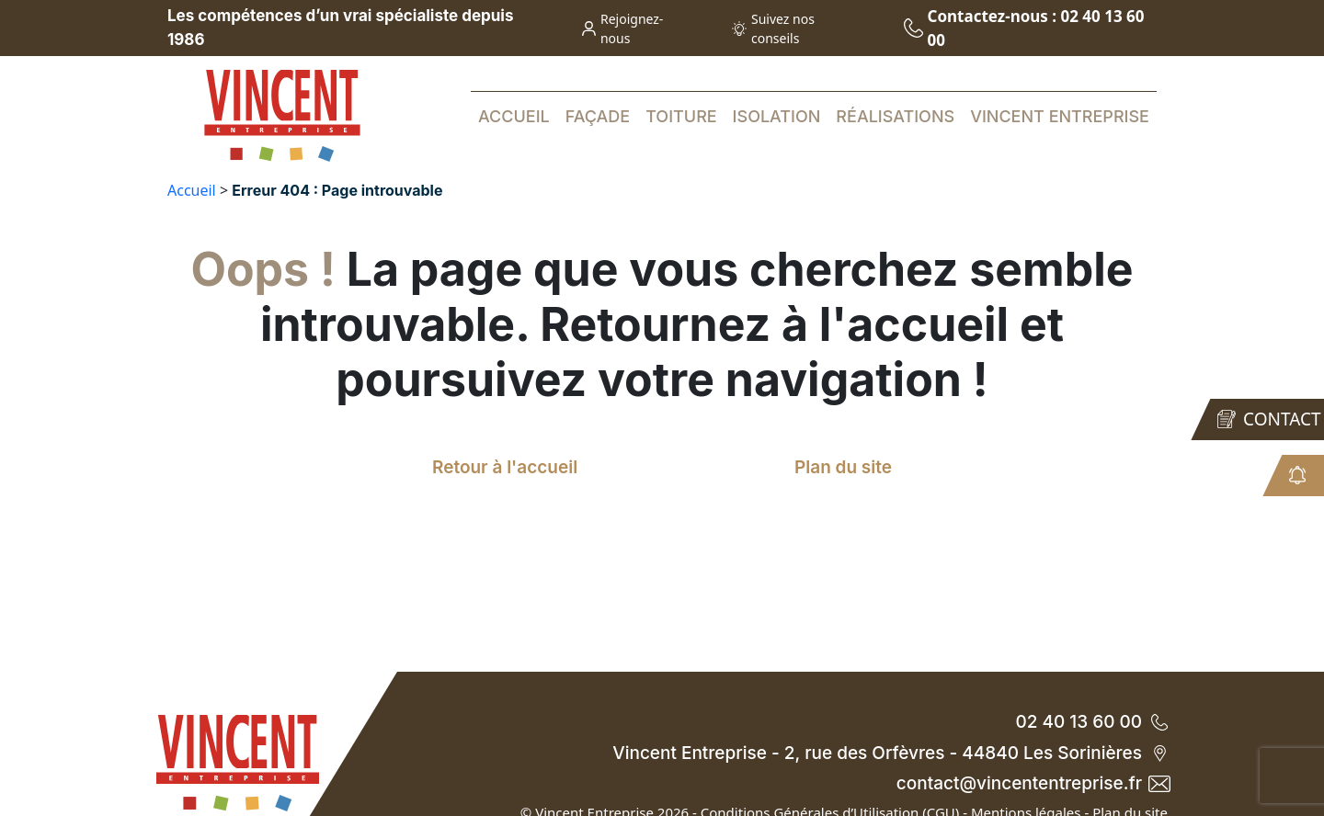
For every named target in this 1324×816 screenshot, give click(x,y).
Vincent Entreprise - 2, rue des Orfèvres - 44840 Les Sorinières (890, 753)
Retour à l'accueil (504, 467)
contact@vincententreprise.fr (1032, 783)
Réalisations (895, 116)
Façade (597, 116)
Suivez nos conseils (773, 28)
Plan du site (843, 467)
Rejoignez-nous (623, 28)
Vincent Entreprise (1059, 116)
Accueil (514, 116)
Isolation (777, 116)
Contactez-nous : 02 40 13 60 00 (1024, 28)
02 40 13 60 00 (1091, 721)
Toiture (681, 116)
